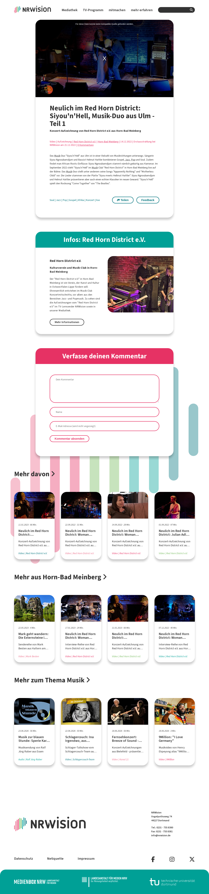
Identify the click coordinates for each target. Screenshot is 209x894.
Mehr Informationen (67, 322)
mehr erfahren (142, 10)
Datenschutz (23, 858)
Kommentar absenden (69, 438)
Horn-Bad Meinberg (108, 141)
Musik (57, 155)
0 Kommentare (86, 145)
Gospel (73, 200)
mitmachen (117, 10)
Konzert (90, 200)
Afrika (81, 200)
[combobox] (176, 10)
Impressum (86, 858)
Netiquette (55, 858)
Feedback (147, 200)
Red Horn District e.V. (85, 141)
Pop (133, 159)
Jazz (127, 159)
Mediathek (70, 10)
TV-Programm (93, 10)
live (98, 200)
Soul (52, 200)
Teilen (123, 200)
